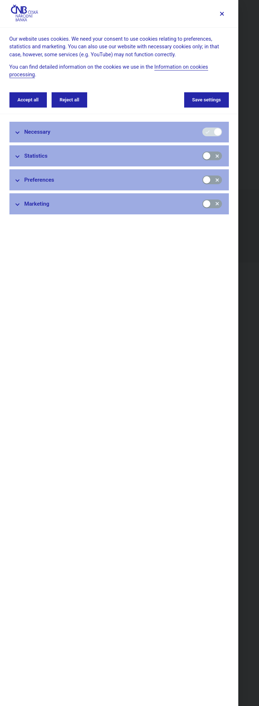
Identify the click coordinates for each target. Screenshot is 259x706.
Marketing (36, 204)
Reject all (69, 99)
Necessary (37, 132)
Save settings (206, 99)
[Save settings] (222, 14)
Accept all (28, 99)
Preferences (39, 180)
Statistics (36, 156)
